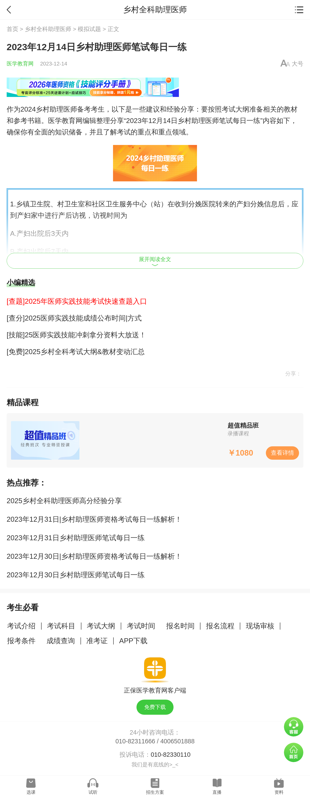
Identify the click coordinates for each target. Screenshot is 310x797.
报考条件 (21, 641)
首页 (12, 29)
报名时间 (180, 626)
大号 (297, 64)
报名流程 (220, 626)
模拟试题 (89, 29)
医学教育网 (20, 64)
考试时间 (141, 626)
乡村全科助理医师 (48, 29)
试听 (93, 792)
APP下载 (133, 641)
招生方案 (155, 792)
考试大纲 (101, 626)
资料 (279, 792)
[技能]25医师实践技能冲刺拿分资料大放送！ (76, 335)
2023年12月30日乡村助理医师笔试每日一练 (76, 575)
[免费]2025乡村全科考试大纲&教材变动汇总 (76, 352)
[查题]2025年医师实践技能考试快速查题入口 (77, 301)
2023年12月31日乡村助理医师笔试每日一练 (76, 538)
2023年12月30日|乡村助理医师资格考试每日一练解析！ (94, 556)
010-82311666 (135, 741)
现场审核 (260, 626)
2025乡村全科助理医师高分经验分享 (64, 501)
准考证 (97, 641)
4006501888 (177, 741)
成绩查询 (60, 641)
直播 (217, 792)
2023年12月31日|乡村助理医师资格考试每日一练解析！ (94, 519)
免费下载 (155, 707)
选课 (31, 792)
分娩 (195, 204)
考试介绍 (21, 626)
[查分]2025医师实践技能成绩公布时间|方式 (74, 318)
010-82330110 (171, 754)
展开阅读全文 (155, 261)
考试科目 (61, 626)
